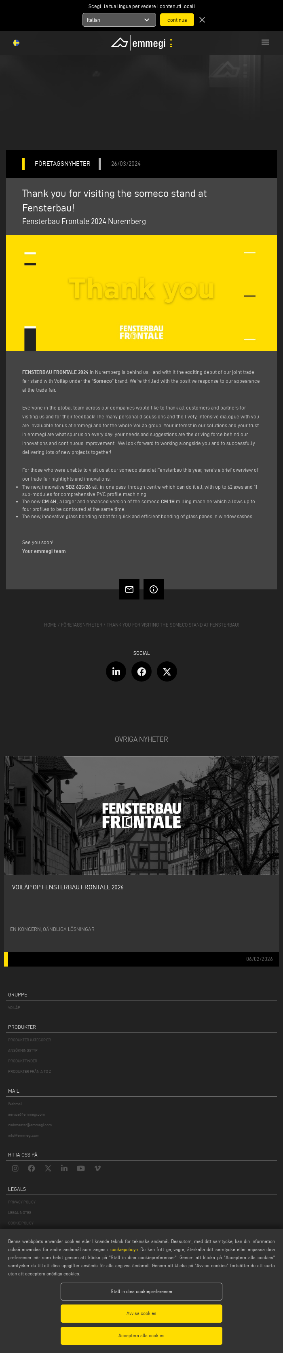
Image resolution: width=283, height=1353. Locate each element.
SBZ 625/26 (78, 487)
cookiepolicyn (122, 1249)
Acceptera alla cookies (141, 1335)
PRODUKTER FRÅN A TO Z (29, 1071)
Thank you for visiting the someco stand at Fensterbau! (173, 624)
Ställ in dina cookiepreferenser (142, 1291)
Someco (102, 381)
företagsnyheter (81, 624)
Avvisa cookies (141, 1313)
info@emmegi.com (23, 1135)
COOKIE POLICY (21, 1223)
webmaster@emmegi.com (30, 1125)
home (50, 624)
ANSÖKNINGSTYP (23, 1050)
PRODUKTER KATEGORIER (29, 1040)
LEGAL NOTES (19, 1212)
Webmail (15, 1104)
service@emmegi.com (26, 1114)
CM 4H (49, 501)
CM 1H (168, 501)
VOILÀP (14, 1007)
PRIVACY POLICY (22, 1202)
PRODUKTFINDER (22, 1061)
